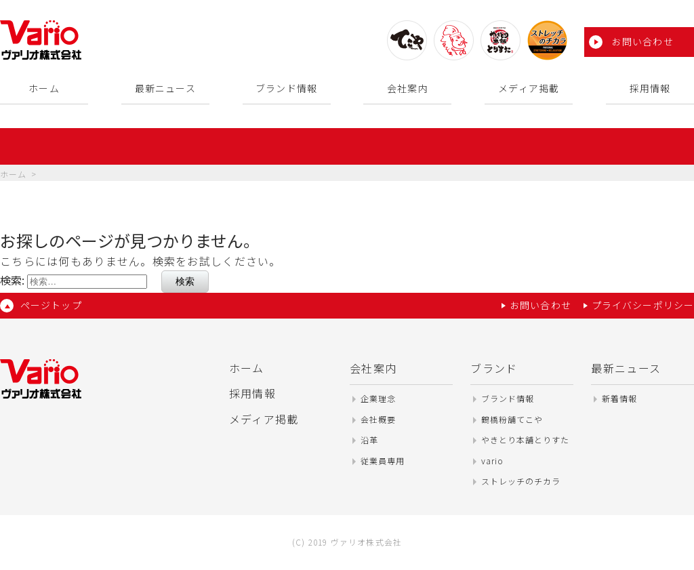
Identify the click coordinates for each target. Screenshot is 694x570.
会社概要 (378, 419)
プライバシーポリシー (643, 305)
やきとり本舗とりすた (525, 439)
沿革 (369, 439)
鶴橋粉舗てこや (512, 419)
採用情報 (650, 88)
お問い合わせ (642, 41)
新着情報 (619, 398)
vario (492, 460)
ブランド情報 (286, 88)
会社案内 (407, 88)
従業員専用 (383, 460)
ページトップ (51, 305)
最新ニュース (165, 88)
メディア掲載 (528, 88)
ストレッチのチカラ (520, 481)
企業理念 (378, 398)
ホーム (43, 88)
